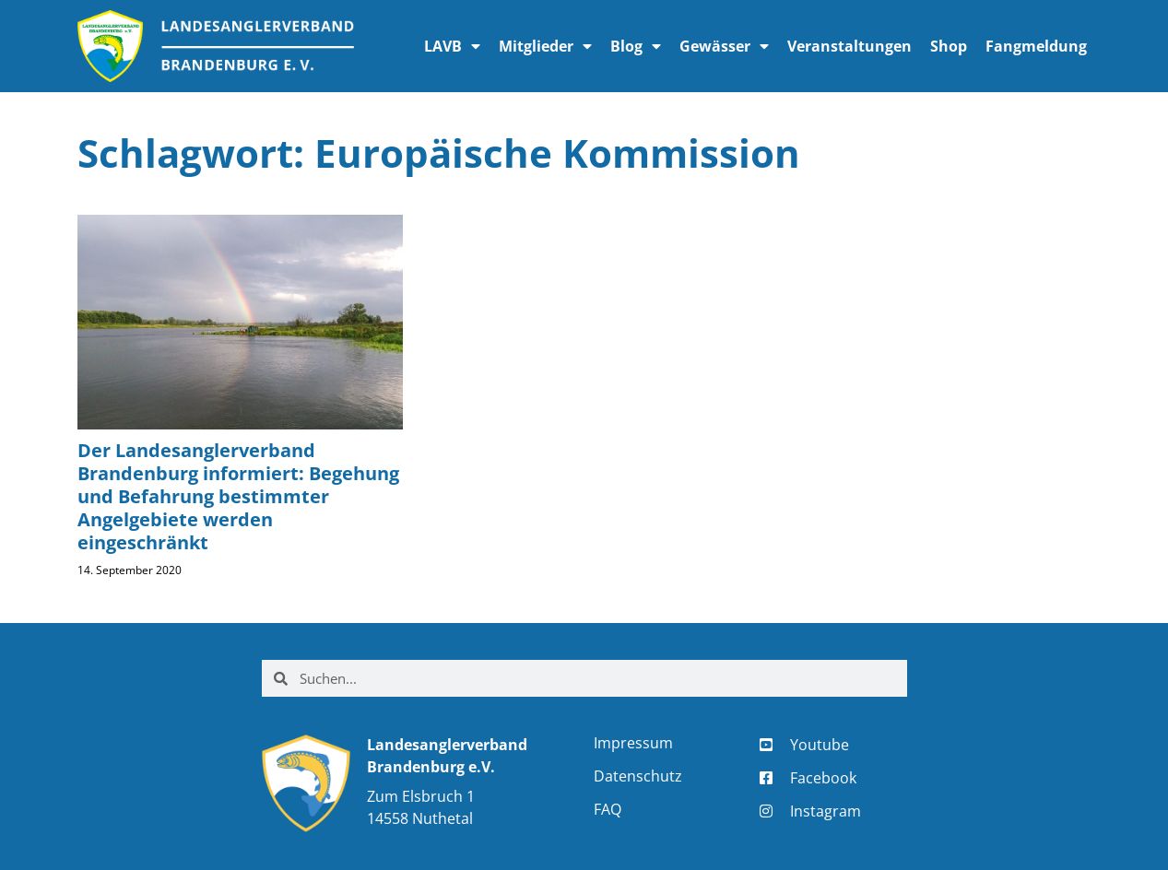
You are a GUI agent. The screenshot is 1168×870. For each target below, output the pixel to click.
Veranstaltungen (849, 46)
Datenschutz (638, 776)
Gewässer (724, 46)
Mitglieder (545, 46)
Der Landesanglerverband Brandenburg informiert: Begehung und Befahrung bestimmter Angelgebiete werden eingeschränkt (238, 496)
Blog (635, 46)
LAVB (452, 46)
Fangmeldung (1036, 46)
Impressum (633, 743)
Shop (948, 46)
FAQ (607, 809)
